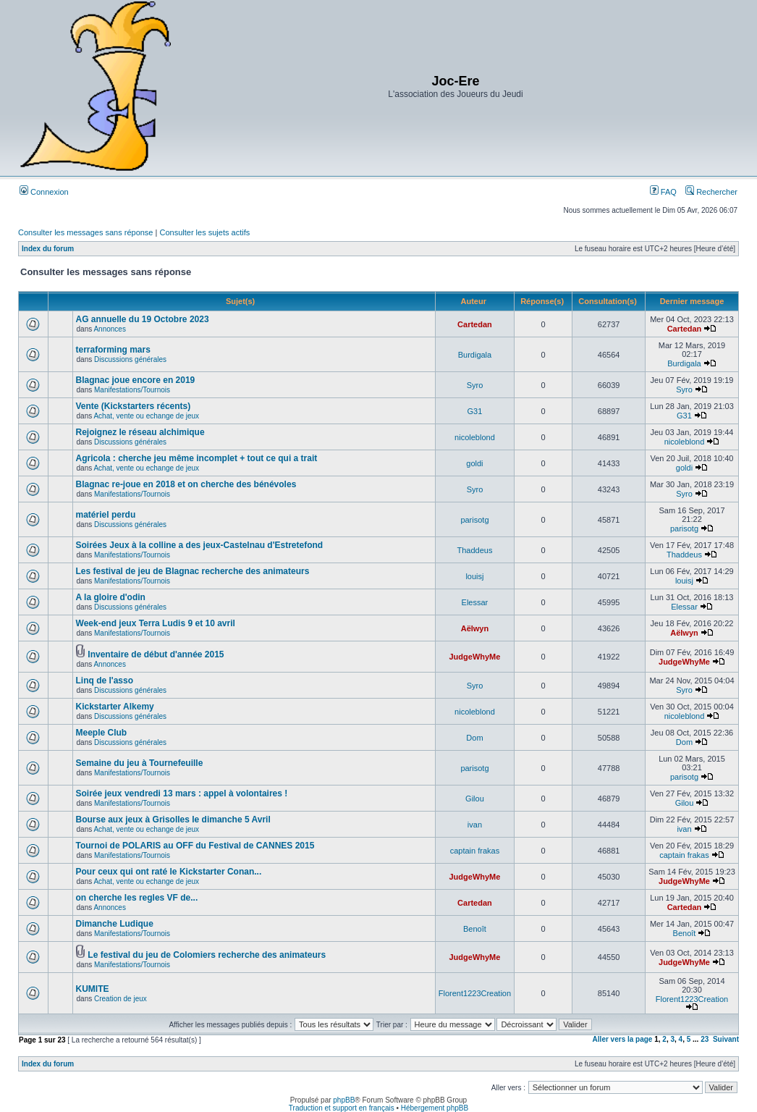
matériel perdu (106, 515)
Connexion (44, 192)
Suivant (726, 1039)
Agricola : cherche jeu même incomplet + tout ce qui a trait (197, 458)
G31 (475, 411)
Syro (475, 385)
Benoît (474, 928)
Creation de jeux (120, 999)
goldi (474, 463)
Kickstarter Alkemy (115, 707)
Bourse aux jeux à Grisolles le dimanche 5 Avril (173, 819)
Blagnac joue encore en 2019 (135, 380)
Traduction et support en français (341, 1108)
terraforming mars (113, 350)
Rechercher (711, 192)
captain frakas (474, 850)
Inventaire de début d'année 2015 (156, 654)
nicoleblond (474, 437)
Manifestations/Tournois (132, 390)
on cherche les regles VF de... (137, 898)
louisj (474, 576)
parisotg (474, 519)
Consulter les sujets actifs (204, 232)
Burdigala (474, 354)
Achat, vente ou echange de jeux (146, 416)
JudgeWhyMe (474, 656)
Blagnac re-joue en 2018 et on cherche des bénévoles (186, 484)
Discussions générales (130, 359)
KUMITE (92, 989)
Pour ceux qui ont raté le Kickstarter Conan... (169, 872)
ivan (475, 824)
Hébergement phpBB (434, 1108)
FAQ (663, 192)
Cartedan (474, 324)
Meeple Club (101, 733)
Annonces (109, 329)
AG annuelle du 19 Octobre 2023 (142, 319)
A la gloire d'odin (110, 597)
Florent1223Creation (475, 993)
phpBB (344, 1100)
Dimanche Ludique (114, 924)
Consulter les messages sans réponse (85, 232)
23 (705, 1039)
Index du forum (48, 249)
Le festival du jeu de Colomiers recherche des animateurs (207, 955)
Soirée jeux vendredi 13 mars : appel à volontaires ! (182, 793)
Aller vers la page (624, 1039)
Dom (474, 737)
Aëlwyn (475, 628)
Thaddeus (474, 550)
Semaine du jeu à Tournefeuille (139, 763)
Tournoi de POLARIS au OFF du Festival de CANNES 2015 (195, 846)
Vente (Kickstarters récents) (133, 406)
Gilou (474, 798)
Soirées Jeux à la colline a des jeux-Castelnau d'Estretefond (199, 545)
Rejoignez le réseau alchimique (140, 432)
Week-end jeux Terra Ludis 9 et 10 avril (155, 623)
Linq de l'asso (105, 680)
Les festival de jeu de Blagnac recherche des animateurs (193, 571)
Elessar (475, 602)
